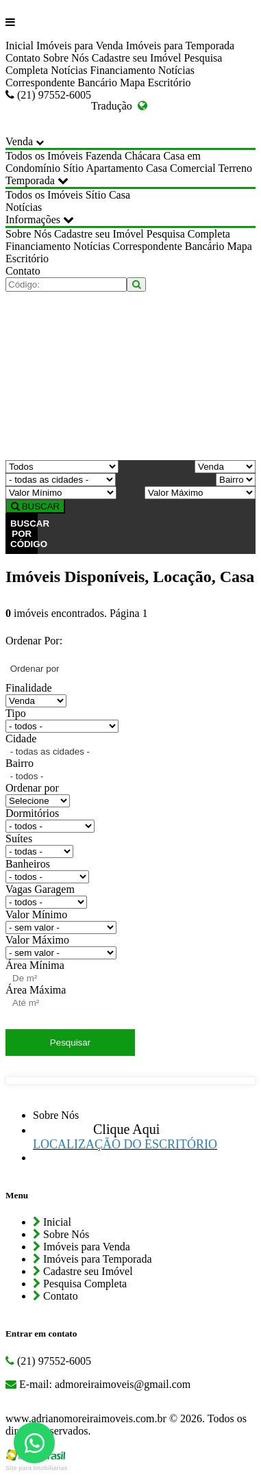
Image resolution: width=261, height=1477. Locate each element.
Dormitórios (32, 813)
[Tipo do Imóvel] (62, 466)
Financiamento (123, 70)
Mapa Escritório (155, 82)
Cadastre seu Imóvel (137, 58)
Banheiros (27, 864)
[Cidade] (60, 479)
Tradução (119, 106)
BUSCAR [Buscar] (35, 506)
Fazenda (104, 156)
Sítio (73, 168)
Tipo (15, 713)
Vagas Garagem (40, 889)
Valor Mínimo (36, 914)
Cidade (20, 738)
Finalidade (28, 688)
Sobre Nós (66, 58)
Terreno (235, 168)
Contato (22, 58)
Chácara (142, 156)
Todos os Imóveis (44, 156)
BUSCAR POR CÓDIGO (24, 533)
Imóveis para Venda (79, 45)
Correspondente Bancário (61, 82)
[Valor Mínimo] (60, 492)
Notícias (69, 70)
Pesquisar (70, 1042)
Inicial (19, 45)
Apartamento (114, 168)
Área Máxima (35, 990)
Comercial (193, 168)
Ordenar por (32, 788)
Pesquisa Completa (188, 234)
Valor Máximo (37, 940)
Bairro (19, 763)
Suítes (18, 838)
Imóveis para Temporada (180, 45)
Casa (156, 168)
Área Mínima (34, 965)
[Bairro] (236, 479)
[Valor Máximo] (200, 492)
